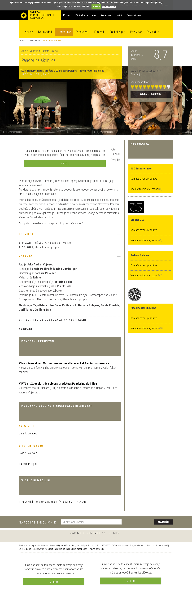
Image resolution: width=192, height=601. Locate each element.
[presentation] (149, 522)
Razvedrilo (153, 32)
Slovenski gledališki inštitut (62, 545)
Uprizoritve (64, 32)
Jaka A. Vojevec (28, 433)
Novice (29, 32)
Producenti (82, 32)
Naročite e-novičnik (37, 522)
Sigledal (27, 548)
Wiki (119, 15)
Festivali (99, 32)
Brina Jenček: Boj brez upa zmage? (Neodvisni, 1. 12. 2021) (52, 502)
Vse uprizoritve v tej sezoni (145, 189)
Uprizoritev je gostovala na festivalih (70, 320)
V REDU (96, 6)
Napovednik (45, 32)
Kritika (66, 15)
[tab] (70, 235)
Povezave (136, 32)
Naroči (163, 522)
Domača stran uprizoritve (144, 178)
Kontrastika (50, 548)
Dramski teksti (135, 15)
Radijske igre (117, 32)
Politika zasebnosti (78, 548)
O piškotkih (62, 548)
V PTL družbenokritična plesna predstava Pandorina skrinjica (58, 383)
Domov (22, 40)
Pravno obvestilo (97, 548)
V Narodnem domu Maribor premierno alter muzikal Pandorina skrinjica (64, 363)
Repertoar (106, 15)
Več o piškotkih (109, 6)
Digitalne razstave (85, 15)
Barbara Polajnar (28, 464)
